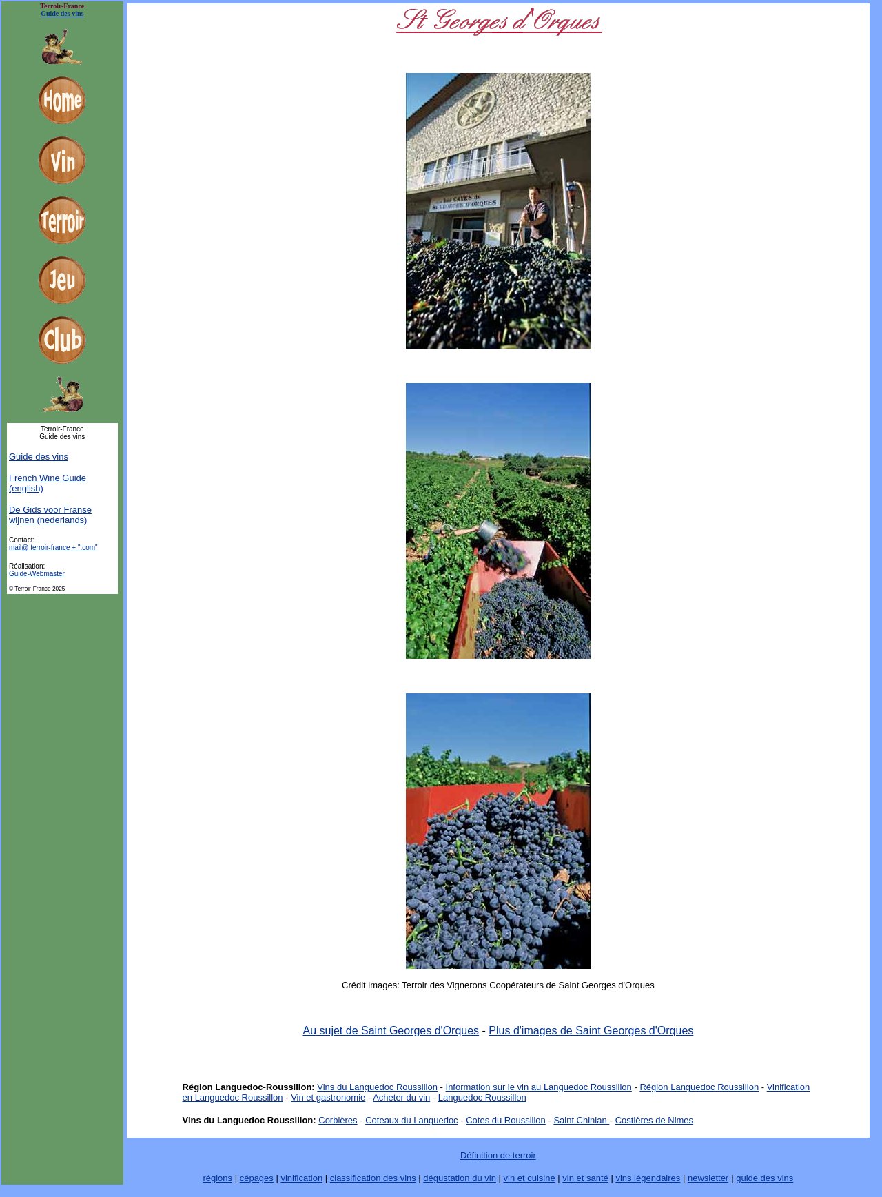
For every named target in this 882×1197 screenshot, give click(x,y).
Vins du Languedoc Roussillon (377, 1087)
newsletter (708, 1178)
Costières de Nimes (654, 1120)
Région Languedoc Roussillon (699, 1087)
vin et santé (585, 1178)
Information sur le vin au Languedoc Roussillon (539, 1087)
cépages (257, 1178)
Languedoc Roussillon (482, 1097)
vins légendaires (647, 1178)
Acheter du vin (401, 1097)
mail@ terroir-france (53, 547)
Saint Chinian (581, 1120)
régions (217, 1178)
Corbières (337, 1120)
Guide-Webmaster (37, 573)
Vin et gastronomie (328, 1097)
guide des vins (764, 1178)
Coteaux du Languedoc (411, 1120)
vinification (301, 1178)
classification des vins (373, 1178)
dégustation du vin (459, 1178)
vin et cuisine (529, 1178)
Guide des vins (38, 456)
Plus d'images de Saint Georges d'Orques (591, 1030)
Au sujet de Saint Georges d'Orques (390, 1030)
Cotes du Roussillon (506, 1120)
